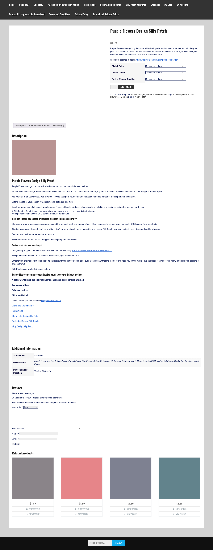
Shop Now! (24, 4)
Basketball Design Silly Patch (25, 303)
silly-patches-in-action (51, 282)
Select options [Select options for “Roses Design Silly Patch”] (132, 494)
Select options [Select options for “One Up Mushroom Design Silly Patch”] (34, 494)
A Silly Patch (140, 97)
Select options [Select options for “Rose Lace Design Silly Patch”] (181, 494)
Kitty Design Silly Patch (22, 308)
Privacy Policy (81, 14)
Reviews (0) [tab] (58, 107)
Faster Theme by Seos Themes (119, 546)
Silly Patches (161, 94)
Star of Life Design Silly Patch (25, 297)
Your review (18, 413)
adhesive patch (180, 94)
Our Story (38, 4)
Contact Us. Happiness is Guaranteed (27, 14)
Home (11, 4)
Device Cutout (118, 72)
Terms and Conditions (59, 14)
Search (118, 528)
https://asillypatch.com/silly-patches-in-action (157, 60)
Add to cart (126, 86)
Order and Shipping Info (23, 287)
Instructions (90, 4)
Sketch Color (118, 66)
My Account (182, 4)
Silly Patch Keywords (136, 4)
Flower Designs (138, 94)
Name (15, 419)
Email (15, 424)
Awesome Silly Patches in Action (63, 4)
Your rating (17, 389)
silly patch (123, 97)
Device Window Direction (123, 79)
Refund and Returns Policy (106, 14)
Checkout (155, 4)
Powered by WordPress (106, 541)
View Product (34, 499)
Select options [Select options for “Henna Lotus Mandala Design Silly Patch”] (83, 494)
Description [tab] (21, 107)
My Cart (168, 4)
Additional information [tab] (39, 107)
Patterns (150, 94)
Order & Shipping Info (110, 4)
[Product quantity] (114, 87)
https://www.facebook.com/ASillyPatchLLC (92, 232)
